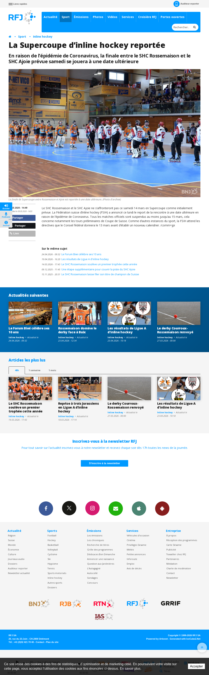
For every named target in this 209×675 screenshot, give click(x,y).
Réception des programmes (181, 540)
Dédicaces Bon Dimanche (101, 554)
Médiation (171, 563)
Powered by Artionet (157, 639)
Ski (49, 559)
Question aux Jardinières (100, 563)
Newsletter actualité (19, 573)
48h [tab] (17, 370)
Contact (170, 573)
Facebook (46, 508)
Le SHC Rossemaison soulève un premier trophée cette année (89, 264)
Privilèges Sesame (136, 545)
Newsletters (116, 508)
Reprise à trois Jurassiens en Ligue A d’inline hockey (78, 407)
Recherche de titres (98, 545)
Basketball (53, 545)
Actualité (50, 17)
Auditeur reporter (18, 568)
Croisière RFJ (147, 17)
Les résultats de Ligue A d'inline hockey (75, 259)
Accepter (196, 666)
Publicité (171, 549)
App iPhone (139, 508)
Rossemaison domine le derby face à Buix (77, 330)
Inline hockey (42, 36)
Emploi (130, 563)
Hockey (52, 540)
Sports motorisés (57, 573)
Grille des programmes (100, 549)
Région (12, 535)
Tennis (51, 568)
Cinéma (131, 540)
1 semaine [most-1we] (34, 370)
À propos (171, 535)
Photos (98, 17)
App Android (162, 508)
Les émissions (94, 535)
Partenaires (172, 559)
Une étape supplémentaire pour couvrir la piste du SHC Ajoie (88, 269)
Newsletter (172, 577)
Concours (92, 582)
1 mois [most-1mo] (52, 370)
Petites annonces (136, 554)
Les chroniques (95, 540)
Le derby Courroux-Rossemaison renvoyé (175, 330)
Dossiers (12, 563)
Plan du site (52, 642)
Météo (130, 549)
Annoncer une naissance (100, 559)
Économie (13, 549)
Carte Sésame (173, 545)
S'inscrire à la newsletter (104, 463)
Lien (14, 233)
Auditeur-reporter (186, 4)
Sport (66, 17)
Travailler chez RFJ (176, 554)
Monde (12, 545)
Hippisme (53, 563)
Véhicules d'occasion (138, 535)
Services (128, 17)
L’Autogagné (93, 568)
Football (52, 535)
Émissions (81, 17)
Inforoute (132, 559)
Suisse (11, 540)
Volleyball (53, 549)
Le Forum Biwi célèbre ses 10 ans (71, 254)
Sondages (92, 577)
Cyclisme (52, 554)
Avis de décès (134, 568)
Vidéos (112, 17)
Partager (16, 217)
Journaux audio (16, 559)
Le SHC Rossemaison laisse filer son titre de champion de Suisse (90, 274)
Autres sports (55, 582)
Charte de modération (178, 568)
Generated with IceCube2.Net (185, 639)
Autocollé (92, 573)
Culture (12, 554)
